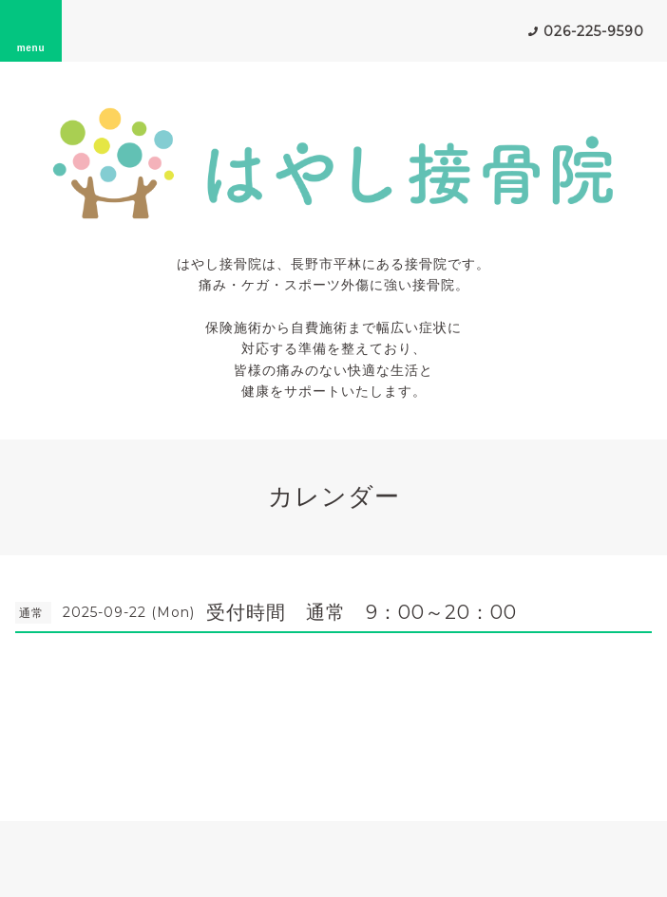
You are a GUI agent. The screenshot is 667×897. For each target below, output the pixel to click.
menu (31, 30)
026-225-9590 (593, 31)
